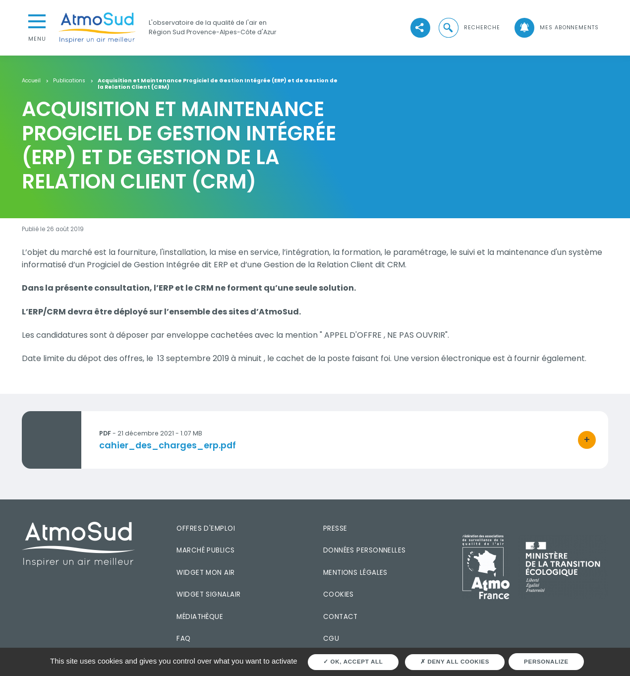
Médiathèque (199, 616)
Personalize (546, 662)
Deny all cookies (454, 662)
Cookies (338, 594)
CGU (331, 638)
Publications (69, 81)
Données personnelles (364, 550)
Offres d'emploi (205, 528)
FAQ (183, 638)
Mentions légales (355, 572)
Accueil (31, 81)
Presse (335, 528)
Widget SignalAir (208, 594)
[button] (468, 27)
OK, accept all (353, 662)
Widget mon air (205, 572)
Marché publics (205, 550)
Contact (340, 616)
